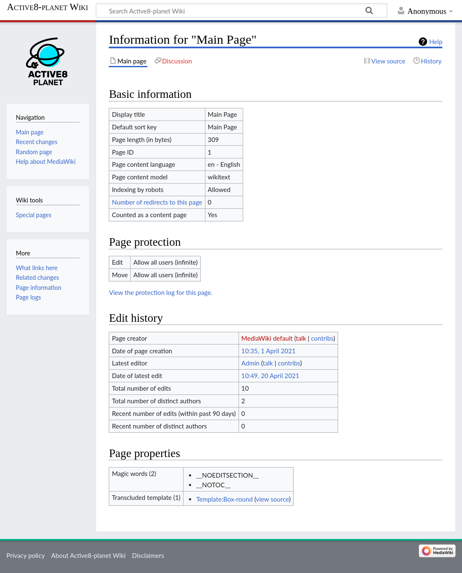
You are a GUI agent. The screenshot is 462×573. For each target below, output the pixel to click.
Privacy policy (25, 555)
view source (272, 499)
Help (435, 41)
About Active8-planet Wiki (88, 555)
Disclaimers (148, 555)
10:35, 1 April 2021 (269, 351)
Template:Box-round (224, 499)
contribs (322, 338)
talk (301, 338)
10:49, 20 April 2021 (270, 375)
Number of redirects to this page (157, 202)
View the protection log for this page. (161, 292)
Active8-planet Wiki (47, 7)
